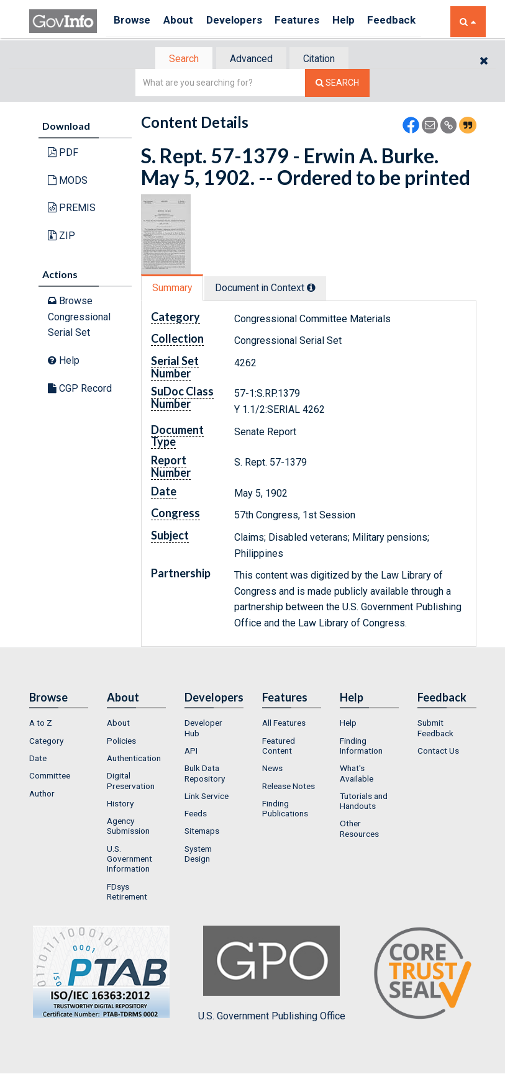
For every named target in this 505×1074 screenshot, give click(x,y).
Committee (49, 777)
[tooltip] (318, 289)
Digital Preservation (131, 782)
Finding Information (361, 747)
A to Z (40, 724)
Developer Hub (203, 729)
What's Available (356, 775)
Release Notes (288, 787)
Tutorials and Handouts (364, 802)
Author (42, 795)
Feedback (415, 21)
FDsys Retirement (127, 893)
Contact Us (438, 752)
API (191, 752)
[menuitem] (58, 724)
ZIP (61, 237)
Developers (244, 21)
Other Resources (359, 830)
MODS (68, 181)
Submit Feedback (435, 729)
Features (312, 21)
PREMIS (72, 209)
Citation (324, 59)
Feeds (195, 814)
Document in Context (272, 289)
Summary (174, 289)
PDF (63, 154)
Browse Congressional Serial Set (79, 318)
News (272, 770)
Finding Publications (285, 809)
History (120, 805)
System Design (198, 855)
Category (46, 742)
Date (38, 759)
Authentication (134, 759)
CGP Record (80, 389)
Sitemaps (201, 832)
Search (178, 59)
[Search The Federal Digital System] (337, 84)
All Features (284, 724)
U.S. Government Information (129, 860)
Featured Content (278, 747)
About (184, 21)
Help (362, 21)
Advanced (250, 59)
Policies (121, 742)
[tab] (179, 59)
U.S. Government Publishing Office (271, 975)
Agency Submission (128, 827)
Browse (134, 21)
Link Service (206, 797)
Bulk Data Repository (204, 775)
